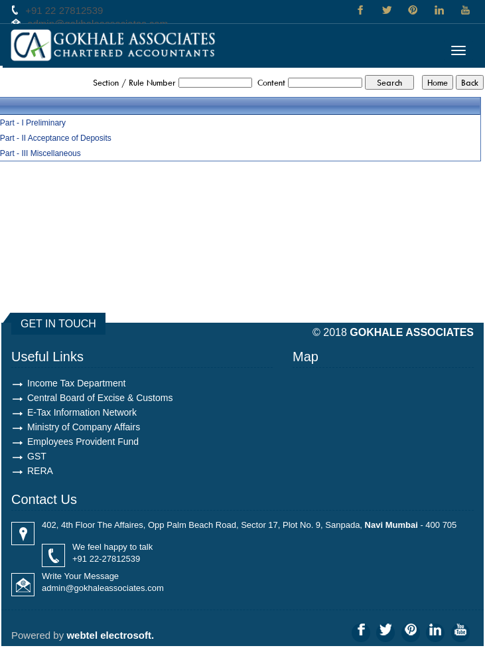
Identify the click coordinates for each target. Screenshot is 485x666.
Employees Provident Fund (83, 441)
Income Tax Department (76, 383)
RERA (40, 470)
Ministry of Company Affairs (83, 427)
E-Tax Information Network (82, 412)
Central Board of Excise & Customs (100, 397)
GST (36, 456)
